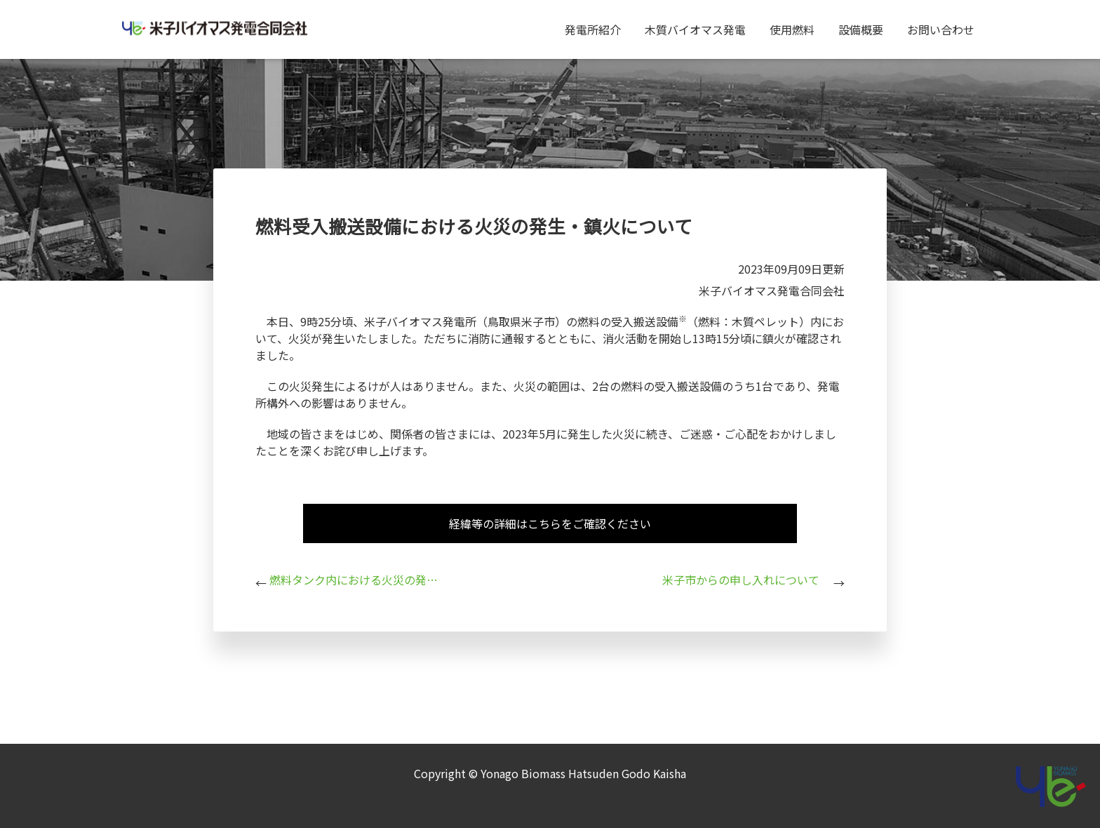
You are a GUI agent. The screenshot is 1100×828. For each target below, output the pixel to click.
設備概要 (860, 29)
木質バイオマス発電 (695, 29)
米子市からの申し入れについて (740, 579)
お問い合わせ (940, 29)
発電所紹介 (593, 29)
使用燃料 (792, 29)
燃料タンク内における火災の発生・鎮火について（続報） (353, 579)
